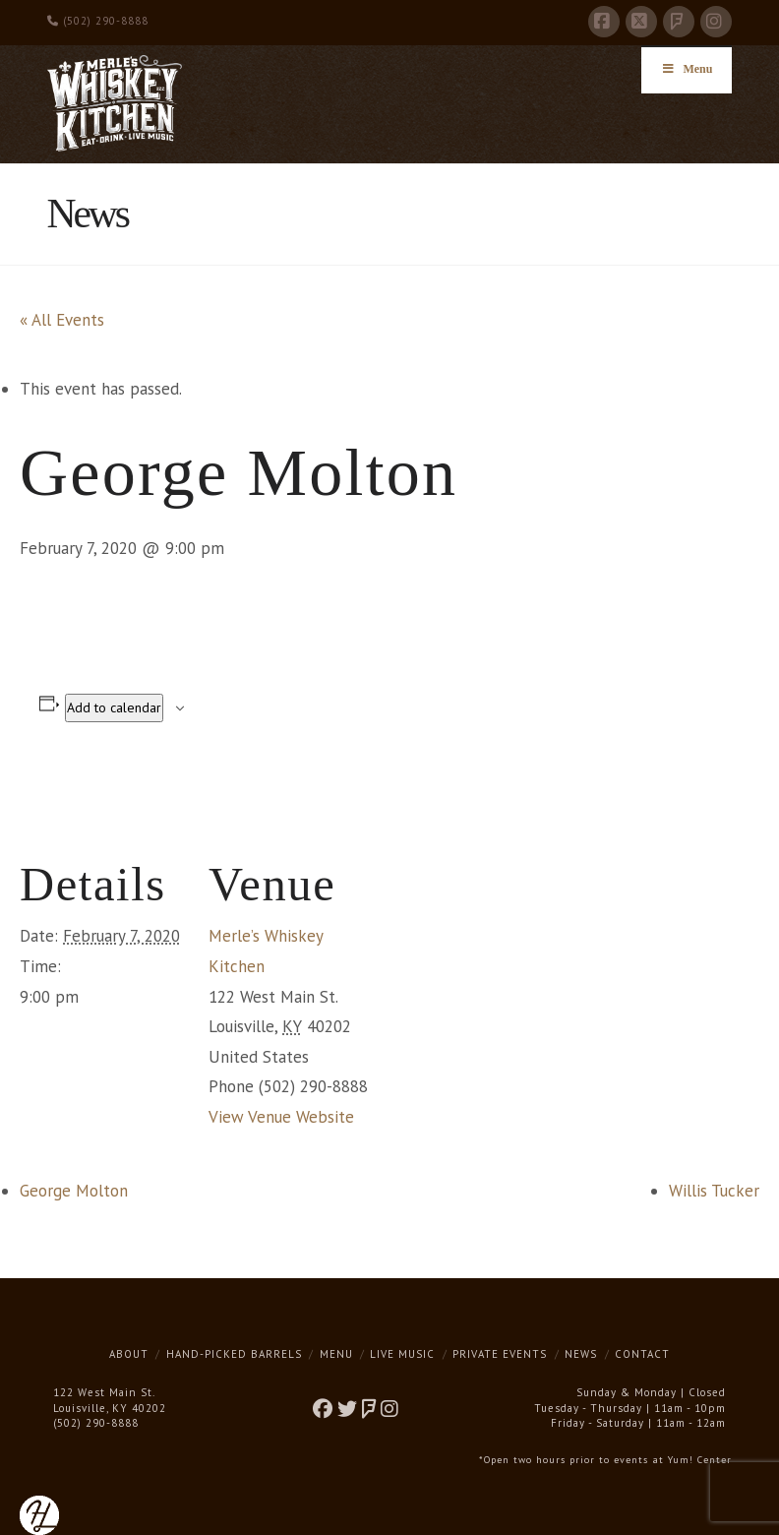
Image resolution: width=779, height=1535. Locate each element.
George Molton (74, 1190)
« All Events (62, 320)
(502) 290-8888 (98, 21)
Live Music (402, 1354)
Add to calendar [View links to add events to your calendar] (114, 707)
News (581, 1354)
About (129, 1354)
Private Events (499, 1354)
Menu (336, 1354)
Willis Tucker (714, 1190)
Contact (642, 1354)
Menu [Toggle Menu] (687, 69)
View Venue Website (281, 1117)
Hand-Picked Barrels (234, 1354)
